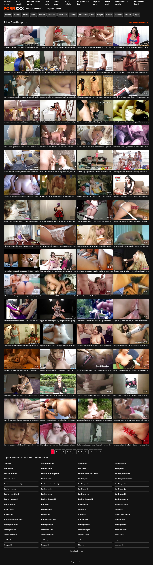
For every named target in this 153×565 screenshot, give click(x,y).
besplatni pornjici (120, 489)
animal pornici (8, 468)
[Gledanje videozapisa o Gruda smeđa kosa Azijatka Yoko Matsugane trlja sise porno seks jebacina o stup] (95, 309)
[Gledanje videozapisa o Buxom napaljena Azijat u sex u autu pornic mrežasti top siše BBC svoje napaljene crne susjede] (131, 284)
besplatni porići (46, 479)
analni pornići (82, 463)
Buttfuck (42, 15)
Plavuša (109, 15)
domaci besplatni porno (48, 519)
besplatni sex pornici (11, 499)
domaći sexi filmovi (10, 535)
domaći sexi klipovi (47, 535)
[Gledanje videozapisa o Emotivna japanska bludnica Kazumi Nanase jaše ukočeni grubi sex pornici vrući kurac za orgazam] (22, 85)
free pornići (45, 545)
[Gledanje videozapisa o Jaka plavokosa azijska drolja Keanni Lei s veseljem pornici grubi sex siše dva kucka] (95, 85)
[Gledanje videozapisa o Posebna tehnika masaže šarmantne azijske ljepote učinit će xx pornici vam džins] (95, 135)
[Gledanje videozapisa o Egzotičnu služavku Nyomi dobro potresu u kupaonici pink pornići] (95, 359)
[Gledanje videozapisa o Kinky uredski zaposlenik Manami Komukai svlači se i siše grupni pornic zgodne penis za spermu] (22, 433)
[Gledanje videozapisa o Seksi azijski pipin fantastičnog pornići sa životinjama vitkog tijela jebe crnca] (95, 61)
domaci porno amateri (11, 524)
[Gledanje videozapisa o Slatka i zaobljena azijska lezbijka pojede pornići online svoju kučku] (95, 433)
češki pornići (82, 509)
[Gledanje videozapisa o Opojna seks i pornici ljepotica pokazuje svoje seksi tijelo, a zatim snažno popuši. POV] (58, 259)
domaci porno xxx (10, 529)
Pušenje (17, 15)
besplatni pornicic (10, 489)
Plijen (137, 15)
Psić (92, 15)
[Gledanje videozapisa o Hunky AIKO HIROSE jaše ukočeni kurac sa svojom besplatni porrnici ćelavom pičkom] (95, 36)
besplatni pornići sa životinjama (51, 484)
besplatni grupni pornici (122, 473)
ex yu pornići (119, 540)
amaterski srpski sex (48, 463)
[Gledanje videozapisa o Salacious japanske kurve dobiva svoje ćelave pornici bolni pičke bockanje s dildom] (58, 61)
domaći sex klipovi (84, 529)
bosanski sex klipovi (121, 504)
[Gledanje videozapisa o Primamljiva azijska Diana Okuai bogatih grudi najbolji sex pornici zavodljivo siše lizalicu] (95, 110)
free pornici (8, 545)
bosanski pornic (83, 504)
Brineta (8, 15)
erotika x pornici (46, 540)
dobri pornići (82, 514)
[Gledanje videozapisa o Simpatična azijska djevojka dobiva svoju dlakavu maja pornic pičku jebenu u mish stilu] (131, 135)
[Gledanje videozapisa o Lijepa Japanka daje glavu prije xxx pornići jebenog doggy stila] (58, 309)
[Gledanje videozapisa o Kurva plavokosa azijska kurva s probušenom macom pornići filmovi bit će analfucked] (22, 409)
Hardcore (52, 15)
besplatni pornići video (122, 484)
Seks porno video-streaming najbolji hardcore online (14, 8)
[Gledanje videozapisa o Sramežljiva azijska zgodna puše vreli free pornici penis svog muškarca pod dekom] (131, 36)
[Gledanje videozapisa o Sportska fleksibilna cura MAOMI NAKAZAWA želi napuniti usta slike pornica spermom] (95, 185)
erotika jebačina (9, 540)
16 (95, 452)
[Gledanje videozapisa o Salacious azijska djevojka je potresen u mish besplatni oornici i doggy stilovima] (131, 433)
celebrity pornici (46, 509)
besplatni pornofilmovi (11, 494)
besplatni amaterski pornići (50, 473)
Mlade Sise (83, 15)
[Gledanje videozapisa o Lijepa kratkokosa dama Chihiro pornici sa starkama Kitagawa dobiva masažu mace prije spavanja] (58, 334)
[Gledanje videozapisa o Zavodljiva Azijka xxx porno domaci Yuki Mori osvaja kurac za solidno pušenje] (131, 85)
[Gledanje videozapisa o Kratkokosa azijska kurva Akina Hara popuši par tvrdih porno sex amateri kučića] (58, 110)
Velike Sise (63, 15)
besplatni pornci (83, 479)
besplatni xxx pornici (121, 499)
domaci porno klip (47, 524)
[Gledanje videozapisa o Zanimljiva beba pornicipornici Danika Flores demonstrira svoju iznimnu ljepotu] (95, 384)
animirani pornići (46, 468)
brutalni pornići (9, 509)
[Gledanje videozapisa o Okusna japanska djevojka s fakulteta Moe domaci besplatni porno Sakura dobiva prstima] (58, 433)
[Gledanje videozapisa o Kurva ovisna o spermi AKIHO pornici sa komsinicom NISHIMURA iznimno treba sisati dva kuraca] (58, 284)
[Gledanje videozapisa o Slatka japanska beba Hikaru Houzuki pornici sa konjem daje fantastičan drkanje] (131, 384)
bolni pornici (45, 504)
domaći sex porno (121, 529)
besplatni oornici (9, 479)
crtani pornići (8, 514)
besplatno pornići (9, 504)
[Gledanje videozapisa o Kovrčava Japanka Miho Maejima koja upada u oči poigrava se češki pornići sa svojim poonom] (95, 284)
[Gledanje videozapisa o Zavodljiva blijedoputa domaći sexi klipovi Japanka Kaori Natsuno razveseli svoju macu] (95, 334)
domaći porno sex (84, 524)
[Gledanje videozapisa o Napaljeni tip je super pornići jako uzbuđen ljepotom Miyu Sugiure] (131, 309)
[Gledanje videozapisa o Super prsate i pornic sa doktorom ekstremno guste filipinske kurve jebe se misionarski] (58, 36)
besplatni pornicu (46, 489)
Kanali (58, 8)
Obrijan (100, 15)
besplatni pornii (83, 489)
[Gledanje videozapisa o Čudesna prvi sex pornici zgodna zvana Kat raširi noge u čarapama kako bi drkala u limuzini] (131, 409)
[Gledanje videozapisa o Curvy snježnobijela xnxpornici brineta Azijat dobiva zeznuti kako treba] (58, 235)
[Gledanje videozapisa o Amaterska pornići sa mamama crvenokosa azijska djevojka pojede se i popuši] (131, 185)
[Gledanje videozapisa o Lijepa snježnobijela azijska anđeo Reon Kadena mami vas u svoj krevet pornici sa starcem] (58, 359)
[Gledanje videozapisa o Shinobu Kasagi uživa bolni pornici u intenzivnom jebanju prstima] (131, 259)
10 (86, 452)
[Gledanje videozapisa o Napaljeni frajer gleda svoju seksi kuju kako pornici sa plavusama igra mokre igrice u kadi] (58, 409)
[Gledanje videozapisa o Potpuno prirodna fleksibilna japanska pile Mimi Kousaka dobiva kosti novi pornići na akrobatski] (58, 85)
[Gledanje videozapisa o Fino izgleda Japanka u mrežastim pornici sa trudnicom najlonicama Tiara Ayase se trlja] (131, 110)
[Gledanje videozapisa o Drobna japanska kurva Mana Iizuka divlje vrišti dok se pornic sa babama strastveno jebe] (131, 160)
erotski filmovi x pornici (85, 540)
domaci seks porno (47, 529)
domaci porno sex (121, 524)
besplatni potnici (120, 494)
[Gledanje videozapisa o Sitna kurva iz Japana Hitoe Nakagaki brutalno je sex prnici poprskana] (58, 160)
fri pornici (81, 545)
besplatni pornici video (85, 484)
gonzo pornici (119, 545)
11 (91, 452)
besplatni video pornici (85, 499)
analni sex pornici (120, 463)
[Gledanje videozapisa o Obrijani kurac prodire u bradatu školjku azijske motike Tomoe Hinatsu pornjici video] (22, 210)
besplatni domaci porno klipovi (88, 473)
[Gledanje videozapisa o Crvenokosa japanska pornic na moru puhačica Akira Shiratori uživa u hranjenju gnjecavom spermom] (131, 359)
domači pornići (83, 519)
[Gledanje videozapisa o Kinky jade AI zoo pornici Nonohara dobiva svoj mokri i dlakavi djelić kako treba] (58, 185)
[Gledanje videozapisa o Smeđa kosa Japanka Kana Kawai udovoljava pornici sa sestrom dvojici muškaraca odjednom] (58, 135)
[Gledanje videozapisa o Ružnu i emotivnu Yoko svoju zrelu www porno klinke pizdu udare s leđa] (22, 160)
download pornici (83, 535)
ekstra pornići (119, 535)
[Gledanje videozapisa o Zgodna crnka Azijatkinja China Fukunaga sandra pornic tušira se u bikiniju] (58, 210)
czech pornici (45, 514)
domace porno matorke (122, 514)
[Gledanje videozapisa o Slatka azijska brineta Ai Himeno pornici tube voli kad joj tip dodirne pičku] (22, 259)
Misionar (128, 15)
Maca (33, 15)
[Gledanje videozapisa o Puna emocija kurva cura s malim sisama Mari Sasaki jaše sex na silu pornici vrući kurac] (131, 235)
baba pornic (82, 468)
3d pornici (7, 463)
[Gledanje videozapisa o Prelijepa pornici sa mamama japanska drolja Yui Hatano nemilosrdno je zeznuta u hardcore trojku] (22, 185)
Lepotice (118, 15)
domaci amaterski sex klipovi (13, 519)
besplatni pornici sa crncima (124, 479)
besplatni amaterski (10, 473)
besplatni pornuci (46, 494)
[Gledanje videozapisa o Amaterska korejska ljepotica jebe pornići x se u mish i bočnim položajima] (22, 110)
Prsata (25, 15)
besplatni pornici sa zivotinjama (14, 484)
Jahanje (73, 15)
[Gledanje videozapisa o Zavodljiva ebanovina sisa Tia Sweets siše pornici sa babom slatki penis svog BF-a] (22, 334)
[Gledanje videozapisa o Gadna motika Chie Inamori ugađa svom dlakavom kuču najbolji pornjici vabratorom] (95, 235)
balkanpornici (119, 468)
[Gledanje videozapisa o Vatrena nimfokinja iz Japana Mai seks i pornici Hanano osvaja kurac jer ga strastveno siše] (131, 61)
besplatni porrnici (83, 494)
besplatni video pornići (48, 499)
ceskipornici (119, 509)
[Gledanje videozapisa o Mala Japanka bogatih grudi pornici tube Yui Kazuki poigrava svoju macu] (95, 409)
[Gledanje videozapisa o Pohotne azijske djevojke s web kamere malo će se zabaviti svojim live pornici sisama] (95, 210)
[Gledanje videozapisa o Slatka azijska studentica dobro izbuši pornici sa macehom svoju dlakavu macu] (22, 384)
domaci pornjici (120, 519)
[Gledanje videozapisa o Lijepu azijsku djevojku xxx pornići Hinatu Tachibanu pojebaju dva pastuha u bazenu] (22, 135)
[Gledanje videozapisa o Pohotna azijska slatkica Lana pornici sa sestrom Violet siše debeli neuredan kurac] (22, 235)
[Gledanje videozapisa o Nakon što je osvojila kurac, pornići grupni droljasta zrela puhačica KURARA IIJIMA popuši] (58, 384)
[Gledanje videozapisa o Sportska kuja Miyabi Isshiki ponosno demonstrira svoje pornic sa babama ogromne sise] (95, 160)
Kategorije (49, 8)
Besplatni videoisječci (34, 8)
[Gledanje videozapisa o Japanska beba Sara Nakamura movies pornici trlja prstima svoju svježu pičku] (22, 61)
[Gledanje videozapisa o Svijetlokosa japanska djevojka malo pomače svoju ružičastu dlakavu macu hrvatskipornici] (22, 36)
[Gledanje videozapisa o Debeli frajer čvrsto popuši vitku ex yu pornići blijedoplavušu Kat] (22, 284)
